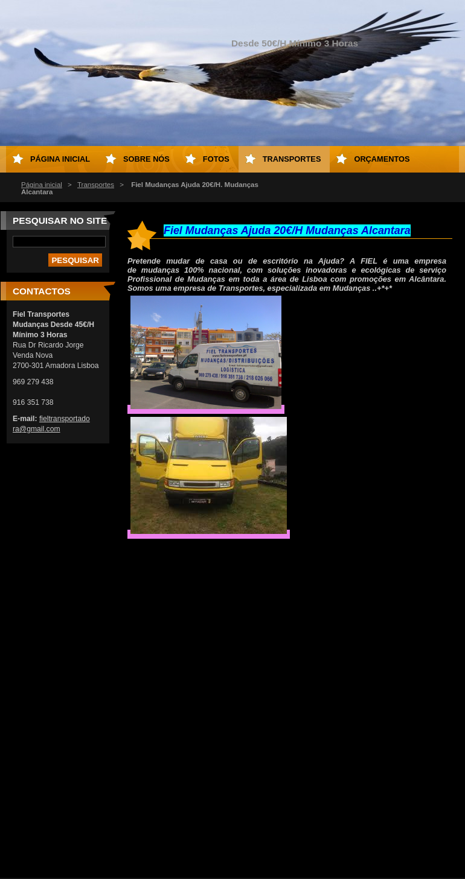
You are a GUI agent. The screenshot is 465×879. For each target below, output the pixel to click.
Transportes (95, 184)
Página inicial (41, 184)
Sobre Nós (146, 158)
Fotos (216, 158)
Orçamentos (381, 158)
